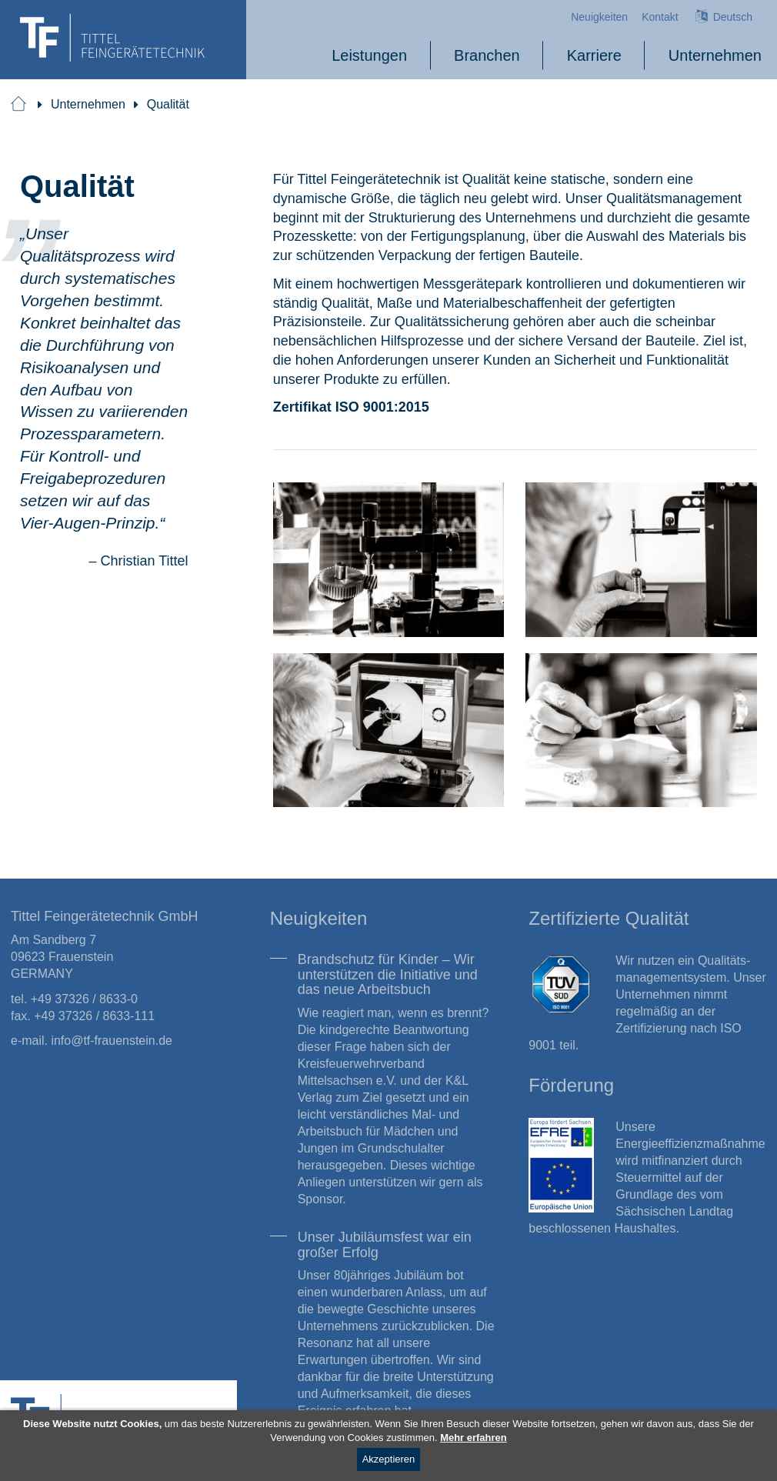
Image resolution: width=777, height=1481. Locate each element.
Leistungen (369, 55)
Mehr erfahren (473, 1437)
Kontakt (660, 17)
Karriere (594, 55)
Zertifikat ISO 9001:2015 (351, 406)
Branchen (487, 55)
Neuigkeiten (599, 17)
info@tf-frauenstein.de (111, 1040)
